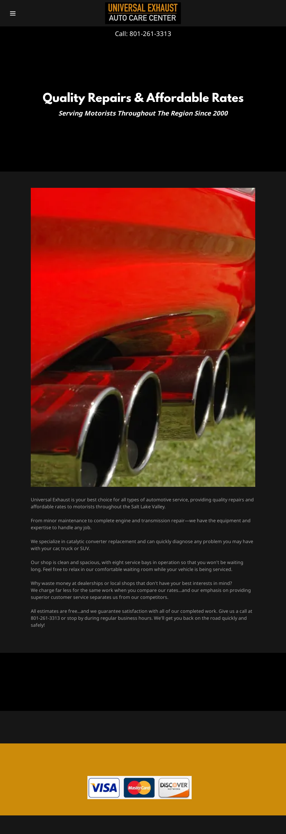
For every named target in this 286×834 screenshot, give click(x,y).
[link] (143, 13)
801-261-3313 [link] (150, 33)
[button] (27, 13)
